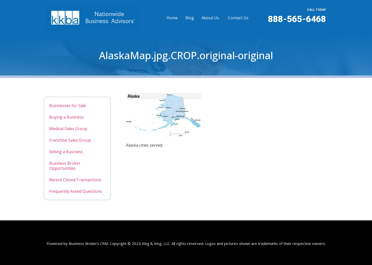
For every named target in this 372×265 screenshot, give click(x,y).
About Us (210, 18)
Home (172, 18)
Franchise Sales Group (70, 140)
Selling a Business (66, 151)
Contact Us (238, 18)
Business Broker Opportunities (64, 165)
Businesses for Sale (67, 105)
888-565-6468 (297, 19)
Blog (189, 18)
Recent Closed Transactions (75, 180)
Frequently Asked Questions (75, 191)
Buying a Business (66, 117)
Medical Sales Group (68, 128)
